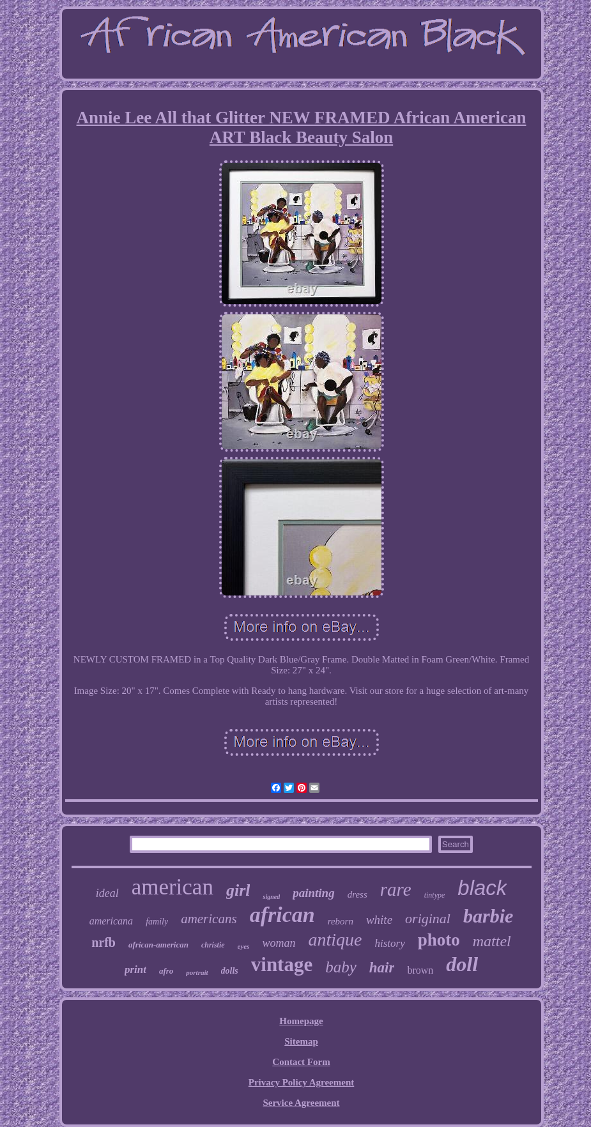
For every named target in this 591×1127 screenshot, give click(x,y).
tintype (434, 895)
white (379, 919)
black (482, 888)
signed (271, 896)
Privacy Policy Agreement (302, 1082)
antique (335, 939)
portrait (197, 972)
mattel (492, 941)
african (282, 914)
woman (279, 943)
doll (462, 964)
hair (382, 968)
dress (357, 894)
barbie (488, 915)
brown (420, 970)
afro (166, 971)
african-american (158, 944)
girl (238, 890)
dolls (229, 971)
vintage (281, 964)
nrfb (103, 942)
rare (395, 889)
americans (209, 918)
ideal (107, 893)
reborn (340, 921)
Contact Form (301, 1062)
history (390, 943)
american (172, 887)
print (135, 969)
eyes (244, 946)
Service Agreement (301, 1103)
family (157, 921)
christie (213, 944)
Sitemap (301, 1041)
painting (313, 893)
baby (341, 967)
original (427, 918)
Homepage (301, 1021)
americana (111, 921)
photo (439, 939)
